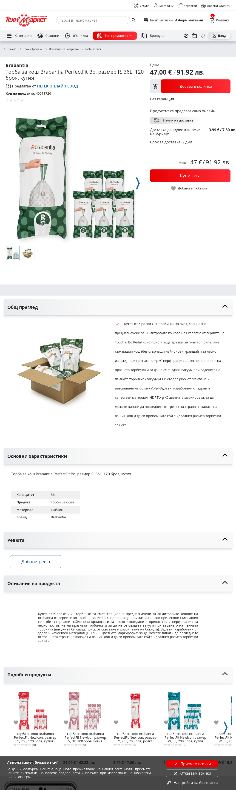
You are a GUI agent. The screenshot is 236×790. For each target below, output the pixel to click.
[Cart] (219, 20)
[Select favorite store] (173, 20)
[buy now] (190, 175)
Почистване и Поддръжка (62, 49)
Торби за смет (91, 49)
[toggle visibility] (118, 307)
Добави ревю (36, 562)
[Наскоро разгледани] (186, 35)
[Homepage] (26, 20)
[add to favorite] (18, 723)
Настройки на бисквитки (192, 782)
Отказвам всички (192, 773)
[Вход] (219, 35)
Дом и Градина (31, 49)
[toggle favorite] (189, 188)
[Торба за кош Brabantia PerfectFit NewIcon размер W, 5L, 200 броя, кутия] (185, 709)
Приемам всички (192, 764)
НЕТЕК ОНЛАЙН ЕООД (57, 86)
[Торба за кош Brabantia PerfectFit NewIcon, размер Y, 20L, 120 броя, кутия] (35, 709)
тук (27, 776)
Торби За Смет (62, 502)
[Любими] (203, 35)
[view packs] (190, 86)
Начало (10, 49)
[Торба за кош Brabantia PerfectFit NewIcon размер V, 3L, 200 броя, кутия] (85, 709)
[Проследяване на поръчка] (194, 35)
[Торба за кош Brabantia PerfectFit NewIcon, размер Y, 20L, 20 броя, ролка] (135, 709)
